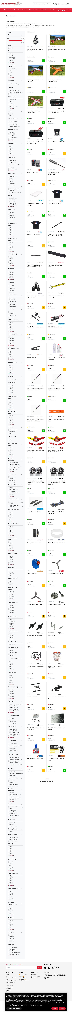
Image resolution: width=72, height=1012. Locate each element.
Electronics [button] (24, 9)
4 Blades (12, 480)
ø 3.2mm (12, 624)
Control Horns (13, 750)
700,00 (11, 277)
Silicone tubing (13, 784)
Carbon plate (13, 729)
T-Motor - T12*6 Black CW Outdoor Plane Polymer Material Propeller (35, 266)
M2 (11, 387)
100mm (11, 132)
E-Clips (11, 167)
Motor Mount (12, 654)
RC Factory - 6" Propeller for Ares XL (35, 604)
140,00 (11, 693)
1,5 (10, 227)
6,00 (11, 405)
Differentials (13, 83)
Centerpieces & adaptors (16, 704)
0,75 (11, 356)
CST (11, 831)
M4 (10, 72)
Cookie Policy (8, 988)
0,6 (11, 677)
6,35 (11, 573)
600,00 (11, 274)
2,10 (11, 247)
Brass (11, 313)
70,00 (11, 262)
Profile (11, 178)
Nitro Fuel (12, 190)
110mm (11, 135)
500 (10, 271)
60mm (11, 292)
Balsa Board (13, 950)
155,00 (11, 609)
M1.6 (11, 385)
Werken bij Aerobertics (23, 977)
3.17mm (11, 596)
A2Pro (11, 53)
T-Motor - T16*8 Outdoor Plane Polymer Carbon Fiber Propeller (55, 235)
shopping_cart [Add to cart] (43, 61)
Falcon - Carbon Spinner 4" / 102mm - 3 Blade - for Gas (35, 296)
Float (11, 650)
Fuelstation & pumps (15, 797)
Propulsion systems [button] (33, 9)
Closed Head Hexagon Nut (16, 164)
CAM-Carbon (13, 487)
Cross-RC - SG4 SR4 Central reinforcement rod (54, 667)
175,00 (11, 696)
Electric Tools (13, 811)
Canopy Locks (13, 748)
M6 (10, 75)
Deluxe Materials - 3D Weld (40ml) (35, 758)
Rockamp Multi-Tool (31, 357)
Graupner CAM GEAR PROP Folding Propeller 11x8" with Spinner (56, 389)
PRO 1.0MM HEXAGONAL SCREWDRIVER (54, 173)
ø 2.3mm (12, 621)
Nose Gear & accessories (15, 764)
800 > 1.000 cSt (13, 839)
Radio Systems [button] (44, 9)
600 (11, 276)
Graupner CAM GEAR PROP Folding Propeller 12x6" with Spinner (35, 389)
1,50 (11, 149)
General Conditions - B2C (11, 980)
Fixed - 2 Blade (14, 705)
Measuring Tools (14, 815)
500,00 (11, 272)
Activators (12, 199)
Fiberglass (12, 301)
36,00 (11, 260)
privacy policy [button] (50, 995)
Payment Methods (9, 985)
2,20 (11, 249)
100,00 (11, 337)
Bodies (11, 718)
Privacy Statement (9, 987)
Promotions (68, 9)
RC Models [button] (9, 9)
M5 (10, 74)
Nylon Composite (14, 492)
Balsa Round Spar (14, 954)
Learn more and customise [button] (14, 1008)
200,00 (11, 338)
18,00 (11, 877)
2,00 (11, 151)
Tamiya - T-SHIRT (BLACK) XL (55, 203)
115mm (11, 285)
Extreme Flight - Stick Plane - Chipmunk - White (33, 111)
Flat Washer (13, 169)
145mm (11, 287)
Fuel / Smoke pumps (15, 794)
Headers (12, 781)
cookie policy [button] (14, 997)
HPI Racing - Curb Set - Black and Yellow (56, 759)
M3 (10, 70)
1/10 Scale (12, 379)
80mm (11, 940)
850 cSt (11, 824)
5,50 (11, 570)
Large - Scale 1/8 (14, 90)
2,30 (11, 512)
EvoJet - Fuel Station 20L (32, 573)
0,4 (10, 675)
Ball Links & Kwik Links (15, 745)
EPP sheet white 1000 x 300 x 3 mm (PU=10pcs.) (35, 204)
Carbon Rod (13, 730)
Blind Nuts (12, 160)
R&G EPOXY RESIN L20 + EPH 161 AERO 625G (56, 358)
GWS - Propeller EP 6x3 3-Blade (55, 573)
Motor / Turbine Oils (14, 189)
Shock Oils (12, 723)
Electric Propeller (14, 464)
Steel (11, 317)
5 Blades (12, 482)
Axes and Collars (14, 757)
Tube (11, 181)
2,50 (11, 232)
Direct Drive (13, 123)
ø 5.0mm (12, 639)
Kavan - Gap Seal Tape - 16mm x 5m (56, 542)
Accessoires (13, 198)
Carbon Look (13, 106)
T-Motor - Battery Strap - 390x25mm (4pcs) (56, 420)
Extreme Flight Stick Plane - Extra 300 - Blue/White (36, 81)
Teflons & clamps (14, 786)
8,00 (11, 454)
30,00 (11, 894)
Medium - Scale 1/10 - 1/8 (16, 92)
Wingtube (12, 183)
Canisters (12, 771)
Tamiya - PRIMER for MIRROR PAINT (56, 141)
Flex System (13, 124)
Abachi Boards (13, 947)
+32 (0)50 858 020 (61, 974)
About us (8, 976)
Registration (33, 974)
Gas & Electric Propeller (15, 466)
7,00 (11, 407)
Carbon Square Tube (14, 734)
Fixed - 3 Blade (13, 707)
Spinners (12, 655)
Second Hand (59, 10)
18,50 (11, 878)
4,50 (11, 417)
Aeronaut (12, 58)
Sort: (55, 32)
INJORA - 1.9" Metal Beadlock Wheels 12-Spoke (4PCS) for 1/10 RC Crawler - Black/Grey (36, 482)
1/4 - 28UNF (12, 68)
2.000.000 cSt (13, 826)
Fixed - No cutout (14, 710)
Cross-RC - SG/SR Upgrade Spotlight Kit (35, 667)
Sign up (39, 967)
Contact (7, 974)
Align (11, 60)
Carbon (12, 104)
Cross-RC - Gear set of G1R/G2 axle (56, 604)
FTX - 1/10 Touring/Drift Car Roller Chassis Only (56, 512)
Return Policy (8, 990)
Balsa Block (12, 949)
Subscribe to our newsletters (14, 965)
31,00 (11, 896)
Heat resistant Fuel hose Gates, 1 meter (55, 266)
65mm (11, 938)
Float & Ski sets (13, 762)
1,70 (11, 244)
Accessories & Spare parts (16, 807)
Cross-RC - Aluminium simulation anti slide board (56, 728)
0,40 (11, 368)
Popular (21, 972)
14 (10, 850)
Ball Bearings (13, 743)
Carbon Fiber (13, 489)
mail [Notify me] (64, 153)
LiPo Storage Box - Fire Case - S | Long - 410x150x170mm (56, 111)
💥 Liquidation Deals (23, 974)
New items (63, 10)
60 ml (11, 115)
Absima (11, 55)
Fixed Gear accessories (15, 759)
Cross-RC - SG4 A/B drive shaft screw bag (56, 697)
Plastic (11, 302)
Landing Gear (13, 652)
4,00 (11, 402)
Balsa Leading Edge (14, 952)
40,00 (11, 898)
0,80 (11, 146)
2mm (11, 594)
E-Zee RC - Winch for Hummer (55, 326)
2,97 (11, 542)
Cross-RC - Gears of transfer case (35, 635)
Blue (11, 103)
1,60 (11, 242)
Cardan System (13, 121)
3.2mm (11, 598)
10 (10, 846)
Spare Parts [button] (52, 9)
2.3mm (11, 593)
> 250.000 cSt (13, 841)
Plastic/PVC (12, 315)
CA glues (12, 201)
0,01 (11, 365)
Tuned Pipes (13, 775)
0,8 (10, 680)
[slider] (8, 40)
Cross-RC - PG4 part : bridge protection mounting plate (36, 728)
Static (11, 433)
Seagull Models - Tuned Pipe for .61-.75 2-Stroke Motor (55, 451)
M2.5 (11, 388)
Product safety (34, 977)
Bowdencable (13, 746)
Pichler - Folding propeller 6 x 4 (34, 511)
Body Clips (12, 162)
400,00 (11, 342)
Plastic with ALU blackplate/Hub (16, 305)
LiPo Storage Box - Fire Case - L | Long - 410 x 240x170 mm (36, 142)
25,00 (11, 882)
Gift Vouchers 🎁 (22, 979)
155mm (12, 217)
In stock (11, 48)
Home (7, 15)
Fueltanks (12, 799)
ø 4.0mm (12, 626)
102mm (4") (13, 133)
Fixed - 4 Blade (13, 709)
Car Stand (12, 720)
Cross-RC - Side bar (31, 697)
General (12, 431)
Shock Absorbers (14, 84)
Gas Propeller (13, 462)
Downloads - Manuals (35, 976)
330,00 (11, 340)
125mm (11, 139)
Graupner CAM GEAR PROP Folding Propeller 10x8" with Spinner (35, 420)
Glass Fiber (12, 491)
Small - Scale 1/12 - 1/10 (15, 94)
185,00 (11, 612)
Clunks (11, 792)
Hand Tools (13, 813)
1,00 (11, 148)
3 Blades (12, 478)
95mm (11, 941)
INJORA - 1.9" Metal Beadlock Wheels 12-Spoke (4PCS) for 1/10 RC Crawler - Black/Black (57, 482)
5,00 (11, 404)
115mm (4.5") (13, 137)
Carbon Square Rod (14, 732)
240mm (11, 290)
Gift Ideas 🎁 (21, 976)
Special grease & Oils (15, 192)
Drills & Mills (12, 810)
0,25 (11, 367)
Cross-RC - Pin (51, 635)
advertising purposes (54, 1000)
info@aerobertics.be (61, 975)
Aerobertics (13, 57)
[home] (5, 9)
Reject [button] (54, 1008)
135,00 (11, 605)
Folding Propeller (14, 469)
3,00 (11, 153)
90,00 (11, 263)
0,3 (10, 351)
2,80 (11, 516)
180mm (11, 219)
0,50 (11, 324)
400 (10, 343)
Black (11, 101)
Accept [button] (62, 1008)
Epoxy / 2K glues (14, 204)
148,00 (11, 607)
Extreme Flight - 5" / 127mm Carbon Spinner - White (35, 50)
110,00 (11, 689)
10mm (11, 591)
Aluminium (12, 99)
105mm (11, 212)
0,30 (11, 322)
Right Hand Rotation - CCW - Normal (16, 506)
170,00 (11, 610)
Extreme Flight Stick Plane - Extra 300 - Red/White (57, 50)
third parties (27, 999)
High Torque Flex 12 (14, 126)
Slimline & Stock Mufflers (16, 773)
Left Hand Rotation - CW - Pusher (16, 502)
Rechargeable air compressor (33, 542)
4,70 (11, 533)
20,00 (11, 256)
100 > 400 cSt (13, 837)
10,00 (11, 848)
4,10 (11, 530)
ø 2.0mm (12, 619)
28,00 (11, 258)
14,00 (11, 851)
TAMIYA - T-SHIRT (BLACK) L (34, 234)
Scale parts (12, 721)
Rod (11, 179)
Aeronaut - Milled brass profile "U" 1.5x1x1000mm (55, 296)
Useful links (34, 972)
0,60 (11, 326)
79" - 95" (12, 644)
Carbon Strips (13, 735)
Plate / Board (13, 176)
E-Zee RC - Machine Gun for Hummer (35, 326)
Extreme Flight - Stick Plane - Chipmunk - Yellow (54, 81)
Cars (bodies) (13, 430)
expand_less (21, 35)
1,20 (11, 906)
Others (11, 782)
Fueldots (12, 796)
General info (9, 972)
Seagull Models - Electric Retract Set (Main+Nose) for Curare (35, 451)
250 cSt (12, 822)
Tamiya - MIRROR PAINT (32, 172)
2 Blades (12, 477)
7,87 (11, 575)
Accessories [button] (17, 9)
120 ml (11, 113)
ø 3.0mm (12, 623)
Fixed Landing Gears (14, 761)
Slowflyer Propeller (14, 467)
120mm (11, 936)
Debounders (12, 203)
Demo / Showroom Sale (23, 980)
